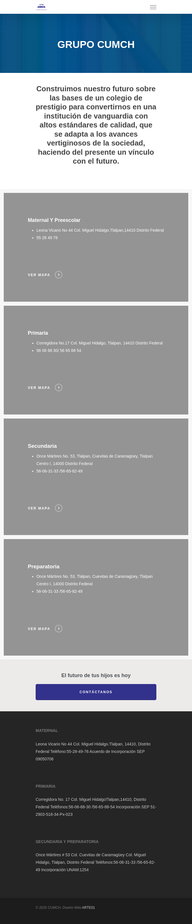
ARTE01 (88, 908)
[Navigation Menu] (153, 7)
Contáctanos (96, 692)
